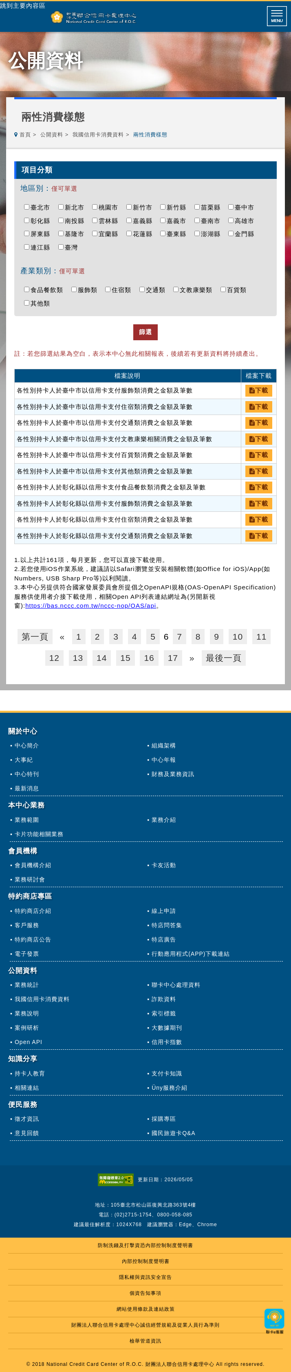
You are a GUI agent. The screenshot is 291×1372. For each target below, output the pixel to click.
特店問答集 (167, 925)
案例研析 (27, 1027)
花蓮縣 (145, 233)
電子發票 (27, 953)
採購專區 (164, 1118)
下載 (258, 390)
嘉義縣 (145, 220)
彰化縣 (42, 220)
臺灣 (73, 247)
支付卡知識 (167, 1073)
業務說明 (27, 1013)
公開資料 (51, 135)
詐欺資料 (164, 999)
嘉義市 (178, 220)
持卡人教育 (30, 1073)
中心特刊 (27, 774)
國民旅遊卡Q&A (174, 1133)
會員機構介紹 (33, 865)
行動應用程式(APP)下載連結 (191, 953)
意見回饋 (27, 1133)
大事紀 (24, 759)
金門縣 (246, 233)
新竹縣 (178, 207)
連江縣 (42, 247)
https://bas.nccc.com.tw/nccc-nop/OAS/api (90, 605)
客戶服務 (27, 925)
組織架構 (164, 745)
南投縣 (76, 220)
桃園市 (110, 207)
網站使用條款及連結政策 (146, 1309)
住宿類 (123, 289)
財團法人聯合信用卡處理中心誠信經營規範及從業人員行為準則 (145, 1325)
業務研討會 (30, 879)
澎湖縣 (213, 233)
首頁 (25, 135)
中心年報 (164, 759)
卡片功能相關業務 (39, 834)
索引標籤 (164, 1013)
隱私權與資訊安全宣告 (145, 1277)
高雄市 (246, 220)
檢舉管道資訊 (145, 1341)
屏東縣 (42, 233)
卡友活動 (164, 865)
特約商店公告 (33, 939)
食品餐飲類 (49, 289)
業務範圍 (27, 820)
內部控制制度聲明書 (146, 1261)
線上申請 (164, 911)
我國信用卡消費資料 (98, 135)
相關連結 (27, 1087)
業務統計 (27, 985)
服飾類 (89, 289)
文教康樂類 (198, 289)
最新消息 (27, 788)
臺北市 (42, 207)
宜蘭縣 (110, 233)
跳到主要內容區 (23, 5)
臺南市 (213, 220)
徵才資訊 (27, 1118)
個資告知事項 (145, 1293)
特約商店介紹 (33, 911)
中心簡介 (27, 745)
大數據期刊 (167, 1027)
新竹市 (145, 207)
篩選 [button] (145, 331)
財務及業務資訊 (173, 774)
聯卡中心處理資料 (176, 985)
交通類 (158, 289)
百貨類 (239, 289)
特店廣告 (164, 939)
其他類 (42, 303)
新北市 (76, 207)
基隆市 (76, 233)
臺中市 (246, 207)
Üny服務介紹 (169, 1087)
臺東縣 (178, 233)
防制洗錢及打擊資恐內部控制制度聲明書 (145, 1245)
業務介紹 (164, 820)
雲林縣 (110, 220)
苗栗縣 (213, 207)
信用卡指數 (167, 1042)
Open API (28, 1042)
